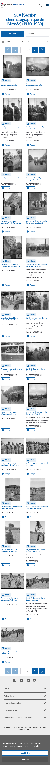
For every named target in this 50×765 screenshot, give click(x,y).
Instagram (34, 680)
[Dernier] (42, 50)
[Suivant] (35, 50)
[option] (37, 33)
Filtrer (12, 33)
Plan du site (25, 735)
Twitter (21, 680)
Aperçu (6, 94)
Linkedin (28, 680)
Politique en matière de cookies (28, 748)
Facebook (14, 680)
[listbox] (37, 34)
